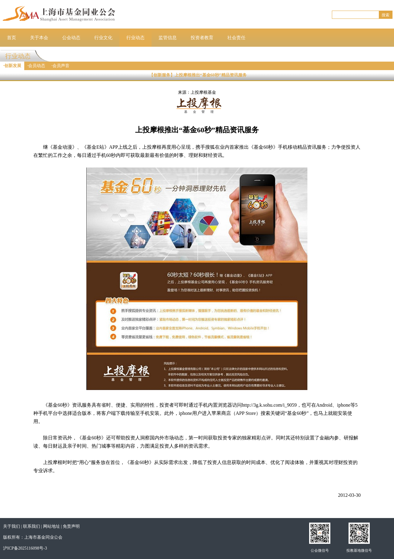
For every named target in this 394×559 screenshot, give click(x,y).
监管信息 (168, 37)
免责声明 (71, 526)
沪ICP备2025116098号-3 (25, 548)
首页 (11, 37)
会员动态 (36, 65)
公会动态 (71, 37)
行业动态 (135, 37)
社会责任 (236, 37)
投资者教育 (202, 37)
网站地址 (51, 526)
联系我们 (31, 526)
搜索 (385, 15)
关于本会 (39, 37)
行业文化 (103, 37)
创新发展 (12, 65)
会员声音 (60, 65)
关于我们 (11, 526)
